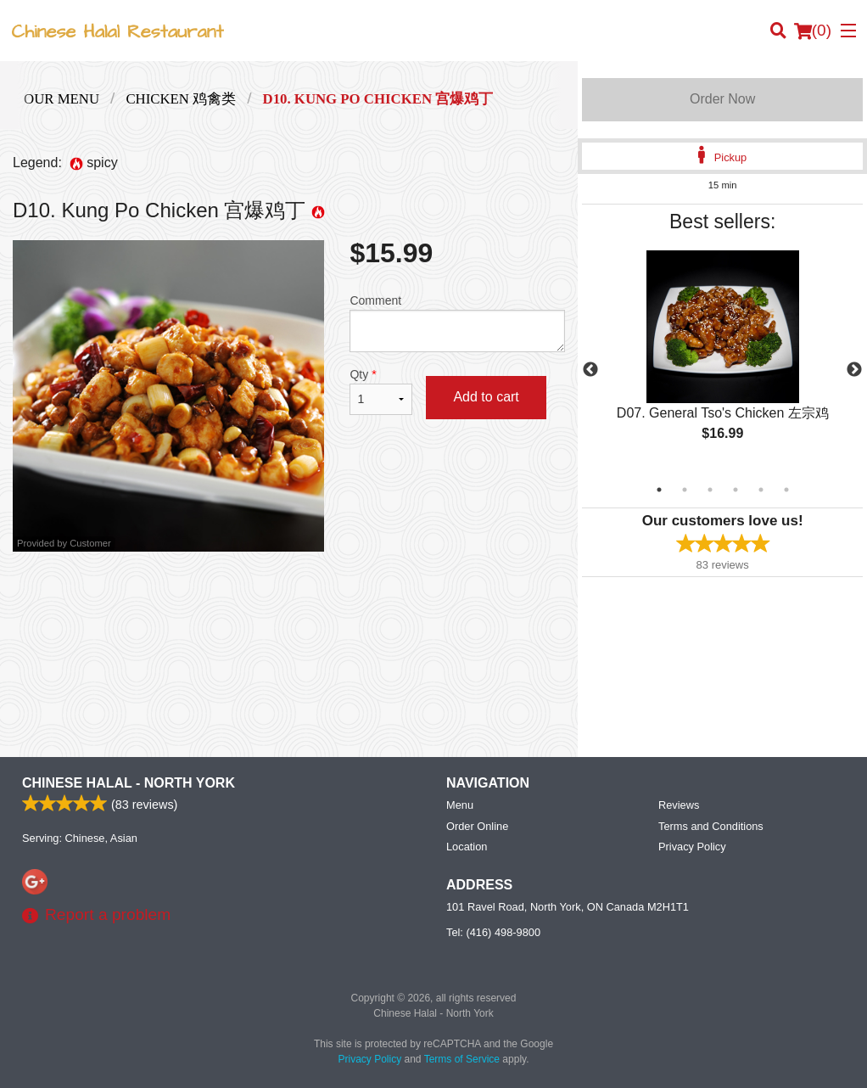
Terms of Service (462, 1059)
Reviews (678, 805)
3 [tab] (710, 489)
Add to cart (485, 397)
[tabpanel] (722, 360)
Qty (381, 391)
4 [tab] (735, 489)
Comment (457, 323)
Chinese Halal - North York (128, 783)
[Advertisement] (289, 606)
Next (854, 370)
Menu (459, 805)
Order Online (477, 826)
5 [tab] (760, 489)
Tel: (493, 932)
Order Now (722, 99)
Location (466, 846)
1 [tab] (659, 489)
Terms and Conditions (711, 826)
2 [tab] (684, 489)
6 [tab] (786, 489)
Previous (590, 370)
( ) (812, 30)
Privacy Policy (692, 846)
